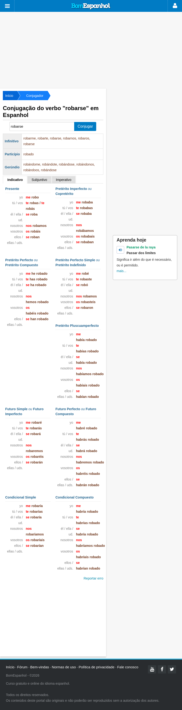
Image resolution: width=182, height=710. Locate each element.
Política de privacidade (96, 667)
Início (9, 96)
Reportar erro (93, 578)
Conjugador (34, 96)
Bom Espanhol (91, 6)
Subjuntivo (39, 180)
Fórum (22, 667)
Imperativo (63, 180)
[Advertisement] (91, 50)
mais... (121, 271)
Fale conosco (127, 667)
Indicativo (15, 180)
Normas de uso (64, 667)
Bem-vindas (39, 667)
